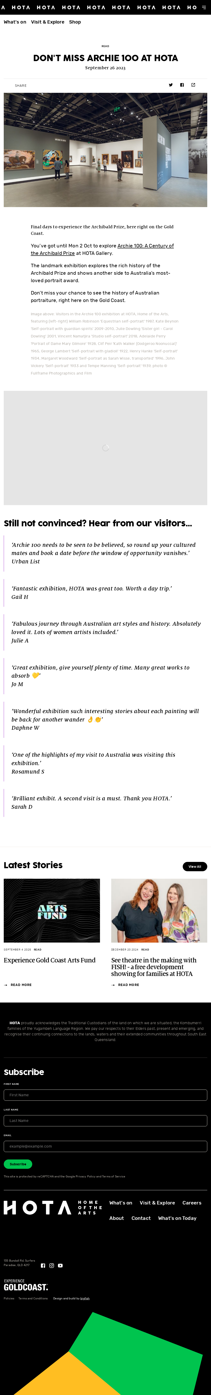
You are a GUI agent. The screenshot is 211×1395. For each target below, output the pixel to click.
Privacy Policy (86, 1176)
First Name (11, 1084)
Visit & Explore (47, 22)
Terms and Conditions (33, 1298)
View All (195, 866)
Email (8, 1135)
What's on (15, 22)
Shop (75, 22)
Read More (18, 985)
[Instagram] (51, 1265)
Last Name (11, 1110)
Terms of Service (113, 1176)
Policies (9, 1298)
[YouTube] (60, 1265)
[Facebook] (43, 1265)
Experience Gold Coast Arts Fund (50, 960)
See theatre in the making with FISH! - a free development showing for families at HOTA (154, 967)
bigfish (84, 1298)
